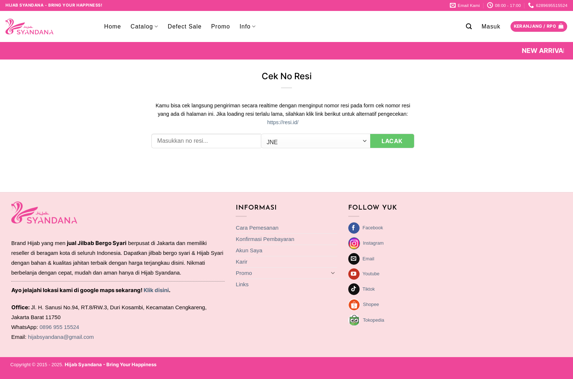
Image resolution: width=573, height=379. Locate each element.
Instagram (373, 243)
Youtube (371, 273)
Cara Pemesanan (257, 228)
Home (112, 26)
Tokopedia (373, 320)
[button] (469, 26)
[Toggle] (333, 273)
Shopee (371, 304)
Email (368, 258)
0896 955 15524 (59, 327)
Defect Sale (185, 26)
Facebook (373, 227)
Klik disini (156, 290)
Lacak (392, 141)
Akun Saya (249, 250)
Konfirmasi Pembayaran (265, 239)
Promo (220, 26)
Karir (241, 262)
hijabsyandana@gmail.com (61, 337)
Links (242, 284)
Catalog (144, 26)
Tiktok (369, 289)
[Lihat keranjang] (539, 26)
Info (247, 26)
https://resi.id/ (283, 122)
